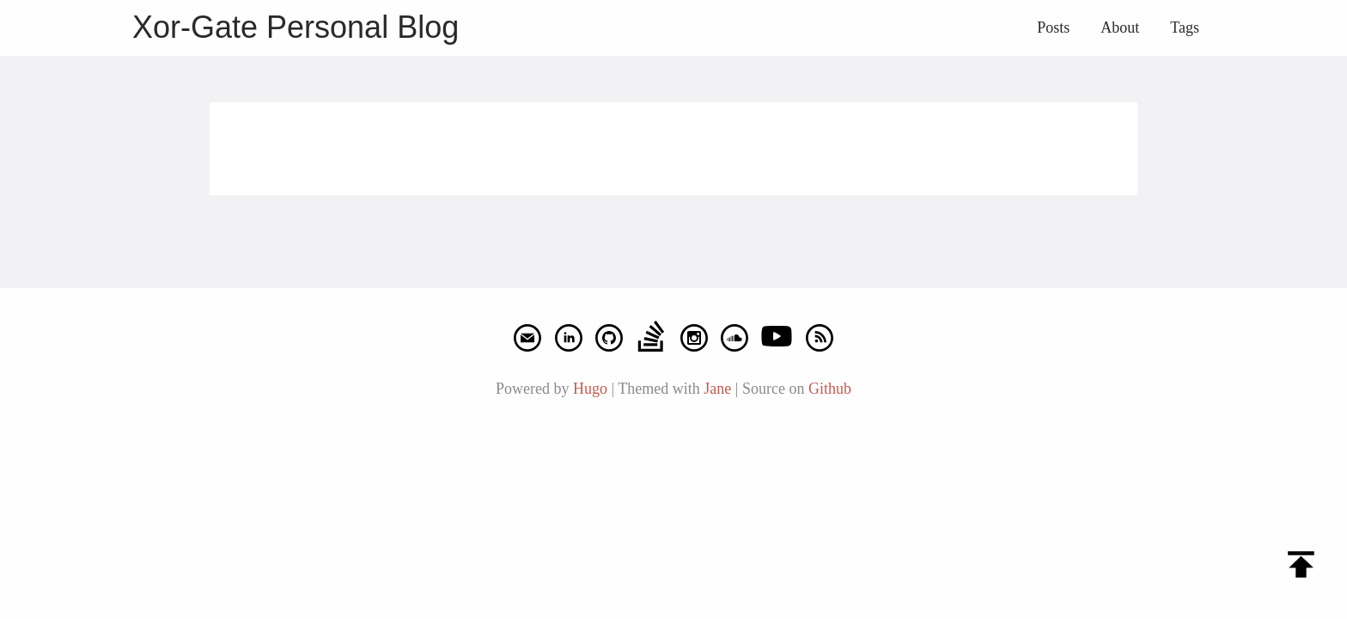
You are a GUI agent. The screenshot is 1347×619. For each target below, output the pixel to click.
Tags (1184, 27)
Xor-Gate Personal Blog (295, 27)
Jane (717, 388)
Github (829, 388)
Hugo (590, 388)
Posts (1053, 27)
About (1119, 27)
